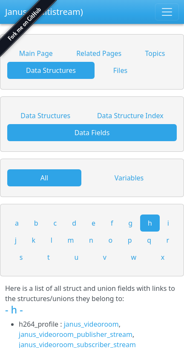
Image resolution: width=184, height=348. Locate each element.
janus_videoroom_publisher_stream (75, 334)
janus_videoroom (91, 324)
